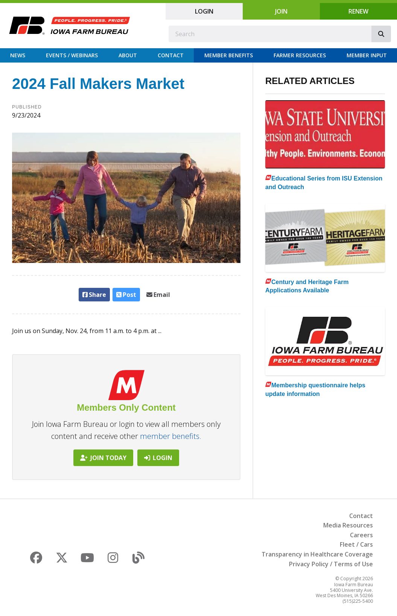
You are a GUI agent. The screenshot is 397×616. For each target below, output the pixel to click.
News (17, 55)
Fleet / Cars (356, 544)
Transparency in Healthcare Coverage (317, 554)
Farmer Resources (300, 55)
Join (281, 11)
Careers (361, 535)
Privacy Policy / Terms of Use (331, 564)
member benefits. (170, 436)
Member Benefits (228, 55)
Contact (171, 55)
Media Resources (348, 525)
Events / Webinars (72, 55)
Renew (358, 11)
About (128, 55)
